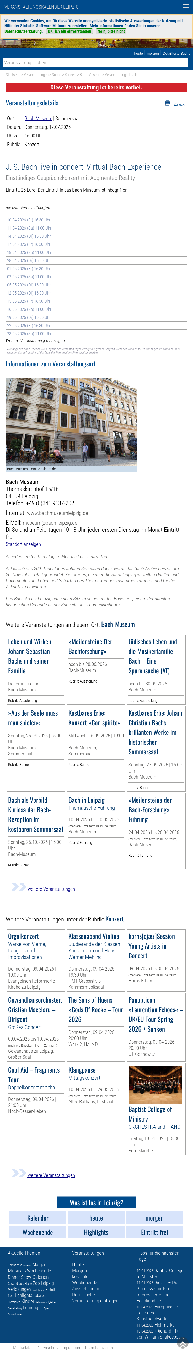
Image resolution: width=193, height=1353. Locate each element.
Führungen (33, 1307)
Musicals (17, 1270)
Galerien (40, 1277)
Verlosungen (19, 1289)
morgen (153, 53)
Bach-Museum (90, 74)
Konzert (70, 74)
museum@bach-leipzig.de (50, 522)
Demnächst (15, 1265)
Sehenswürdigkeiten (45, 1302)
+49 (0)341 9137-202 (50, 503)
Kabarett (39, 1295)
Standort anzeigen (23, 544)
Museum (27, 1265)
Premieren (14, 1302)
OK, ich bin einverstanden (69, 31)
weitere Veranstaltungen (43, 889)
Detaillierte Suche (176, 53)
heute (138, 53)
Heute (28, 1284)
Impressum (71, 1347)
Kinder (27, 1301)
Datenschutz (47, 1347)
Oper (46, 1308)
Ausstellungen (15, 1314)
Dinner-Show (19, 1277)
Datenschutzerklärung (23, 31)
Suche (56, 74)
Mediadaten (23, 1347)
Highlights (22, 1295)
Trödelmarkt (38, 1289)
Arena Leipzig (15, 1308)
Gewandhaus (16, 1284)
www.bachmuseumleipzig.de (57, 513)
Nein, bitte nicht (111, 31)
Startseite (13, 74)
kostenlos (81, 1277)
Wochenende (39, 1271)
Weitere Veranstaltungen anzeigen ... (37, 340)
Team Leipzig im (98, 1347)
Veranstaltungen (36, 74)
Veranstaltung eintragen (95, 1301)
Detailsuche (83, 1295)
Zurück (179, 104)
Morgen (39, 1264)
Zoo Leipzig (43, 1283)
